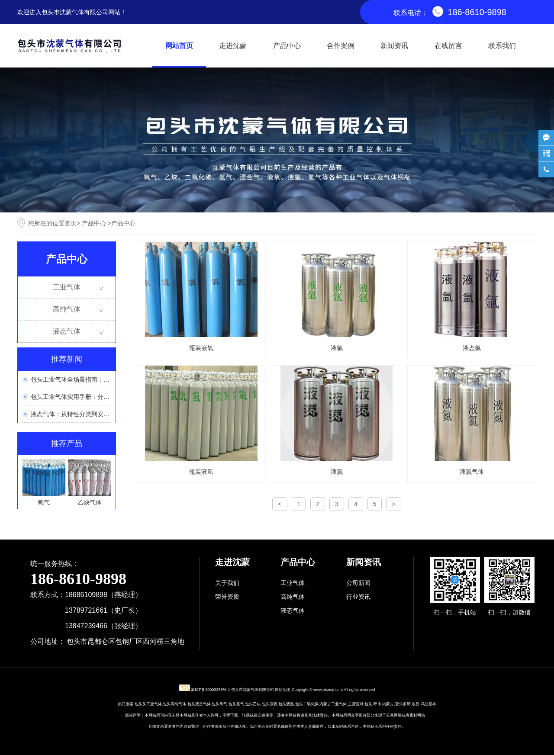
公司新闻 (358, 582)
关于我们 (227, 582)
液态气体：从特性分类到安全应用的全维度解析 (94, 414)
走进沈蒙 (233, 45)
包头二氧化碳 (307, 704)
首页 (70, 223)
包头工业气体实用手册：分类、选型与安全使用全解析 (103, 396)
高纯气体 (67, 309)
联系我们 (502, 45)
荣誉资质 (227, 596)
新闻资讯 (394, 45)
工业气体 (67, 287)
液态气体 (67, 331)
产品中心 (287, 45)
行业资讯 (358, 596)
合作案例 (340, 45)
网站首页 (179, 45)
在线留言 (448, 45)
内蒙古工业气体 (333, 704)
